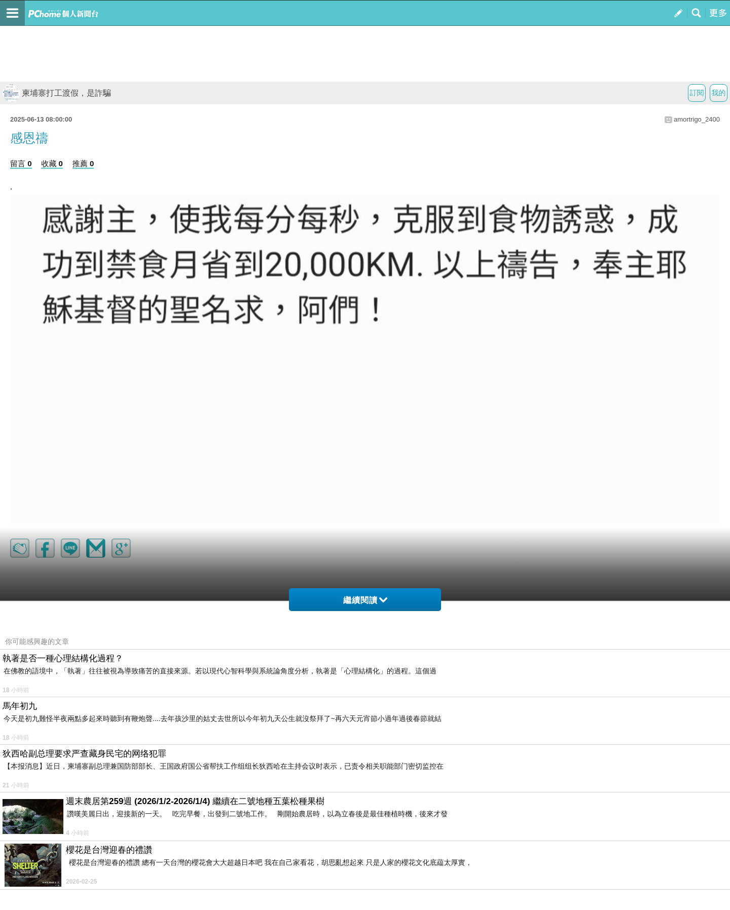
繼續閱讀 (365, 600)
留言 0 (21, 163)
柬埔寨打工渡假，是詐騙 (57, 93)
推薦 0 (83, 163)
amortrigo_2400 (697, 119)
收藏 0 (52, 163)
